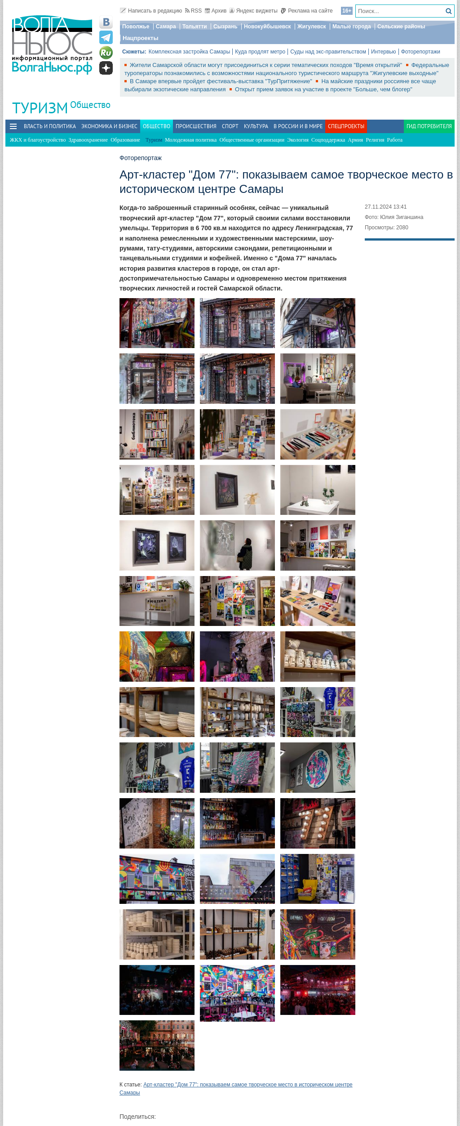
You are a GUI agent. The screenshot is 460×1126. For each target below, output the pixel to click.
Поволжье (135, 26)
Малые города (351, 26)
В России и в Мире (298, 126)
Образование (125, 140)
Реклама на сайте (306, 11)
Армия (355, 140)
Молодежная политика (191, 140)
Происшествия (196, 126)
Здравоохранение (88, 140)
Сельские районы (401, 26)
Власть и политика (50, 126)
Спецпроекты (346, 126)
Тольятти (194, 26)
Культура (256, 126)
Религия (375, 140)
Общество (90, 104)
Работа (395, 140)
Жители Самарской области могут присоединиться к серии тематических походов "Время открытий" (267, 65)
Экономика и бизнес (109, 126)
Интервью (383, 52)
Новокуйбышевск (267, 26)
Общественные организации (251, 140)
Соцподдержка (328, 140)
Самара (166, 26)
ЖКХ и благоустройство (38, 140)
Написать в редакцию (151, 11)
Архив (216, 11)
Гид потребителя (429, 126)
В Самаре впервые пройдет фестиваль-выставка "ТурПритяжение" (222, 81)
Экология (298, 140)
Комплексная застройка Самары (189, 52)
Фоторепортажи (420, 52)
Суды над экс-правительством (328, 52)
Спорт (230, 126)
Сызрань (225, 26)
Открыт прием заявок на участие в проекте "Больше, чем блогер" (323, 89)
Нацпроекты (141, 38)
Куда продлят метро (260, 52)
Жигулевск (311, 26)
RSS (193, 11)
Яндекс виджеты (254, 11)
